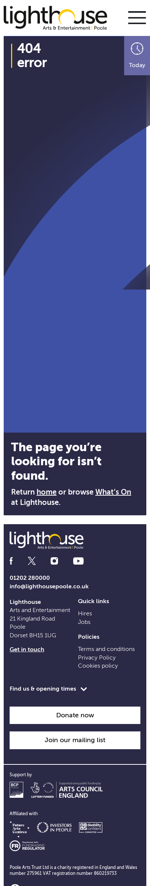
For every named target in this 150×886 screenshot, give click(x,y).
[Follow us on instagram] (54, 561)
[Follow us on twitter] (32, 561)
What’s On (113, 492)
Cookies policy (98, 665)
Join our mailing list (75, 740)
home (47, 492)
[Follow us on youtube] (78, 561)
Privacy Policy (97, 657)
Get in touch (27, 649)
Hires (85, 613)
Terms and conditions (106, 649)
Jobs (84, 622)
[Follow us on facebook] (11, 561)
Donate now (75, 715)
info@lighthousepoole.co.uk (49, 586)
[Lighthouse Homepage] (59, 17)
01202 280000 (30, 578)
